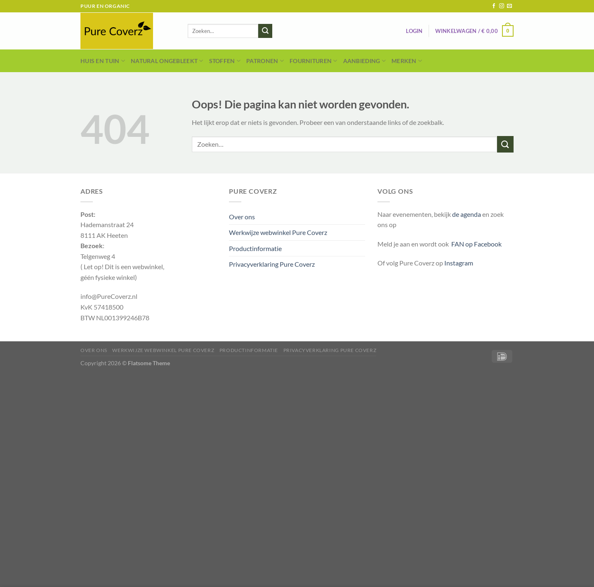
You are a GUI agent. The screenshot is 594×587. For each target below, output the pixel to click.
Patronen (265, 61)
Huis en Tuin (102, 61)
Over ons (242, 217)
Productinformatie (255, 248)
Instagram (458, 263)
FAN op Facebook (475, 244)
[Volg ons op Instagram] (501, 6)
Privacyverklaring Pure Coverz (272, 264)
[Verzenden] (265, 31)
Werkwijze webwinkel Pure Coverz (278, 232)
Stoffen (225, 61)
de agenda (467, 214)
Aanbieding (364, 61)
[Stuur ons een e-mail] (509, 6)
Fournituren (313, 61)
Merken (406, 61)
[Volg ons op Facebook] (493, 6)
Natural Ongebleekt (167, 61)
